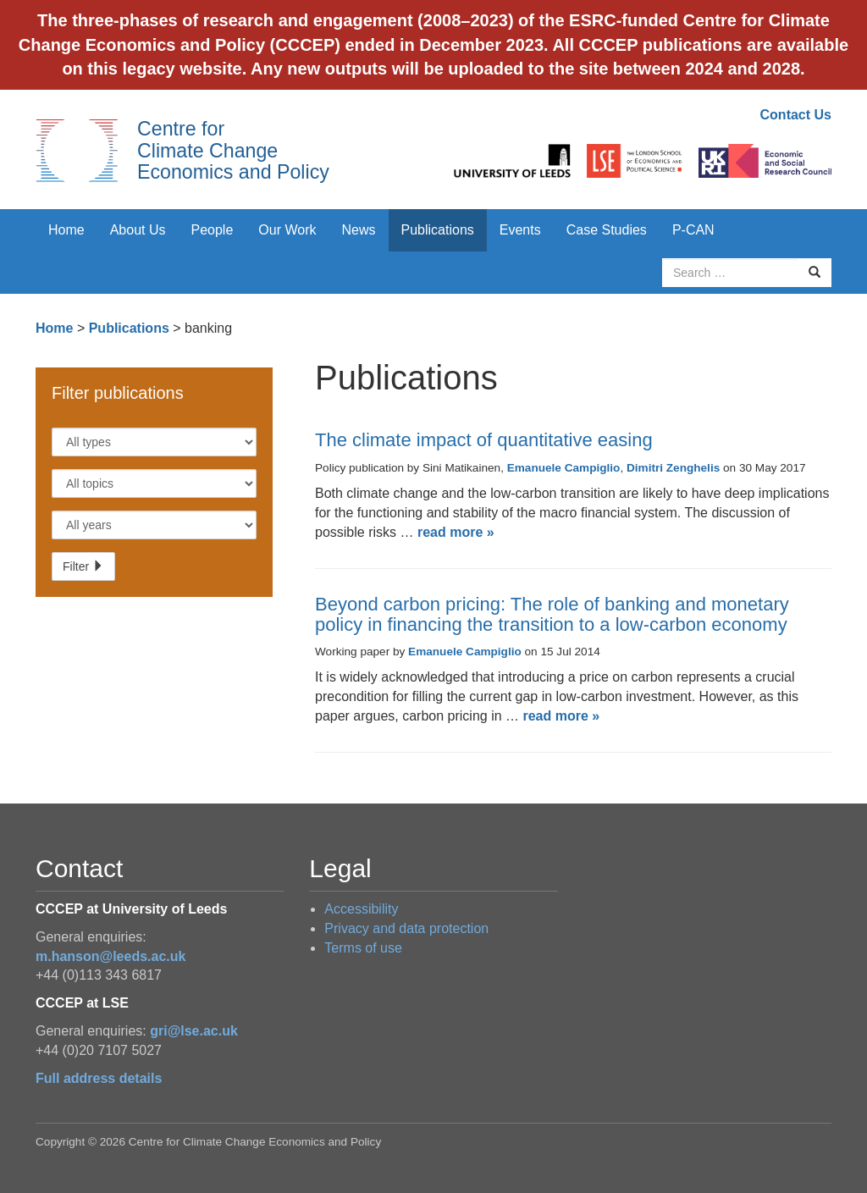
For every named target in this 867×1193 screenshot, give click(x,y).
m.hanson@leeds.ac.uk (110, 956)
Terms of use (363, 948)
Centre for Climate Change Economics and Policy (233, 150)
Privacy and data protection (406, 928)
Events (520, 230)
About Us (138, 230)
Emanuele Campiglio (564, 467)
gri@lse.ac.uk (194, 1031)
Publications (437, 230)
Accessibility (361, 909)
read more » (455, 532)
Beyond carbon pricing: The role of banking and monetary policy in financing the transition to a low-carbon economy (552, 614)
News (358, 230)
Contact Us (795, 115)
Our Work (287, 230)
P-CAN (693, 230)
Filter (83, 566)
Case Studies (606, 230)
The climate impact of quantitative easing (484, 439)
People (212, 230)
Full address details (99, 1078)
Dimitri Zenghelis (673, 467)
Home (66, 230)
